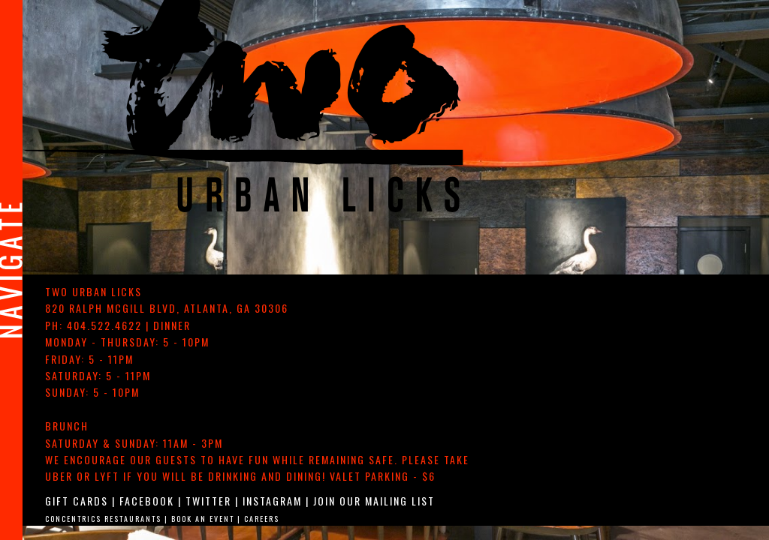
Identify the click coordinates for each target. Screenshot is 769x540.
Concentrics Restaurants (103, 518)
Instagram (272, 500)
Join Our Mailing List (374, 500)
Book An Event (202, 518)
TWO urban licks (93, 291)
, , (166, 308)
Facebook (146, 500)
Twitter (208, 500)
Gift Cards (76, 500)
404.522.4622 (104, 325)
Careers (261, 518)
